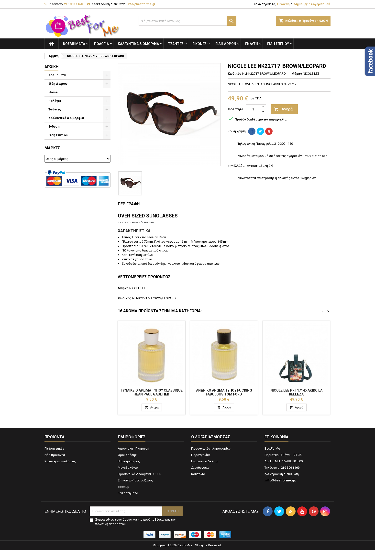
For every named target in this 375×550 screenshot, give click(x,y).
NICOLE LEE (137, 288)
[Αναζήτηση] (187, 21)
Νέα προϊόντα (54, 455)
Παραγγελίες (200, 455)
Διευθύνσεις (200, 467)
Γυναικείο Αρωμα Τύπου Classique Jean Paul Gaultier (152, 392)
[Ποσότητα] (253, 109)
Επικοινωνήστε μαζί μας (135, 480)
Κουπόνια (198, 474)
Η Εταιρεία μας (129, 461)
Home (53, 92)
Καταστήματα (128, 493)
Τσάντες (175, 44)
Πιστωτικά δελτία (204, 461)
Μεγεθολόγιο (128, 467)
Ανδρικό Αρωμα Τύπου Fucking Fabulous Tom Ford (224, 392)
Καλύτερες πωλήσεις (60, 461)
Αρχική (51, 66)
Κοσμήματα (74, 44)
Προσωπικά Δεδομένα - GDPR (139, 474)
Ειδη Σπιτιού (278, 44)
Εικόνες (199, 44)
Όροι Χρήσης (127, 455)
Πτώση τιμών (54, 448)
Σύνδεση (283, 4)
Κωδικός (235, 73)
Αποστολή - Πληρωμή (133, 448)
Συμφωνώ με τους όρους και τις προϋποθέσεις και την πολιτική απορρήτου (135, 522)
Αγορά (283, 109)
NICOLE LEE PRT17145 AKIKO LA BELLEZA (296, 392)
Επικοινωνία (276, 437)
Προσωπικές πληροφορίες (211, 448)
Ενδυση (251, 44)
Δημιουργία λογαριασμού (312, 4)
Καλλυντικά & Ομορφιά (138, 44)
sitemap (123, 487)
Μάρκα (296, 73)
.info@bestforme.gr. (141, 4)
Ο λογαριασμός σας (210, 437)
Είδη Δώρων (225, 44)
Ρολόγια (101, 44)
